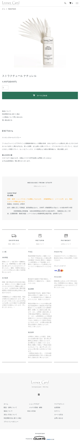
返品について (6, 111)
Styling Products (13, 9)
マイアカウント (58, 404)
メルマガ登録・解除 (34, 407)
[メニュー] (77, 3)
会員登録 (55, 407)
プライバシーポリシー (9, 421)
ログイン (55, 411)
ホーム (4, 9)
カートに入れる (40, 95)
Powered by (40, 438)
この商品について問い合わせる (12, 117)
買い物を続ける (7, 120)
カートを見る (57, 414)
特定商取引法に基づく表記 (11, 114)
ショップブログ (32, 404)
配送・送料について (8, 407)
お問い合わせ (57, 418)
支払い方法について (8, 414)
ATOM (33, 411)
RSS (28, 411)
